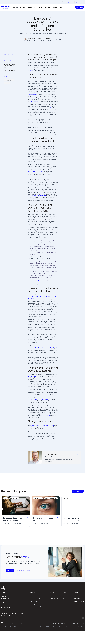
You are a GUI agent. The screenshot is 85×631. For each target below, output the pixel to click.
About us (64, 2)
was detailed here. (33, 94)
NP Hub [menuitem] (65, 599)
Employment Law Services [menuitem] (37, 598)
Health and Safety (9, 80)
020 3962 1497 (6, 607)
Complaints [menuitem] (64, 623)
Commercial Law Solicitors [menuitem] (37, 607)
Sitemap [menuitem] (82, 623)
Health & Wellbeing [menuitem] (35, 604)
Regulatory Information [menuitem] (73, 623)
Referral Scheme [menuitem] (79, 601)
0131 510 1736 (6, 615)
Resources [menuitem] (66, 596)
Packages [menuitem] (51, 593)
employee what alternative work (37, 195)
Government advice (35, 281)
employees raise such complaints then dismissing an (42, 347)
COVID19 (7, 83)
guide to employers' (33, 376)
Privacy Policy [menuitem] (56, 623)
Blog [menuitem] (64, 593)
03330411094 (80, 2)
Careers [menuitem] (76, 596)
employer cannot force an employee (38, 399)
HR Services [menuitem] (33, 596)
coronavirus (31, 70)
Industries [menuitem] (51, 596)
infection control (45, 108)
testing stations (45, 415)
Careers (59, 2)
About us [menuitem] (76, 593)
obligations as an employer (35, 171)
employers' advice (35, 101)
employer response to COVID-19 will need (42, 425)
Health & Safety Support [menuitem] (36, 601)
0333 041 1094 (6, 599)
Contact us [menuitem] (77, 599)
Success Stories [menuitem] (53, 599)
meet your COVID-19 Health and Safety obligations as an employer (43, 297)
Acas (51, 108)
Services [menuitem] (32, 593)
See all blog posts (78, 491)
